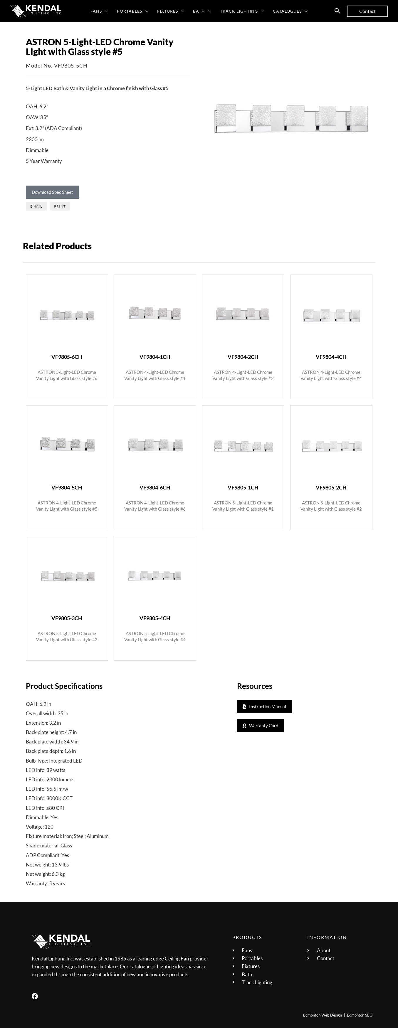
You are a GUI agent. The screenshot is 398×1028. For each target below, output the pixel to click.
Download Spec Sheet (52, 192)
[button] (106, 11)
